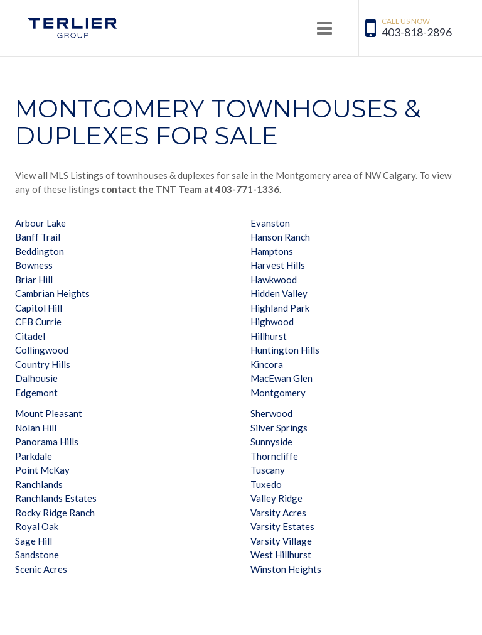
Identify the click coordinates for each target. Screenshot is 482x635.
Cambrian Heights (52, 293)
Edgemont (36, 392)
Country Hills (42, 364)
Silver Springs (279, 427)
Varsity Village (281, 540)
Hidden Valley (279, 293)
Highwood (272, 321)
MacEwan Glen (281, 378)
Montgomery (278, 392)
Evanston (270, 223)
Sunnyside (271, 441)
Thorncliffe (274, 456)
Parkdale (33, 456)
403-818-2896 (417, 32)
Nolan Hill (35, 427)
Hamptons (271, 251)
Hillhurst (268, 336)
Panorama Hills (46, 441)
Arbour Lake (40, 223)
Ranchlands (39, 484)
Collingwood (41, 349)
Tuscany (267, 469)
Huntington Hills (284, 349)
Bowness (34, 265)
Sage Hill (33, 540)
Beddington (39, 251)
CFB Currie (38, 321)
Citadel (30, 336)
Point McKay (42, 469)
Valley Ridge (276, 498)
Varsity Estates (282, 526)
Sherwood (271, 413)
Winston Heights (285, 569)
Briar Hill (34, 279)
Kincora (266, 364)
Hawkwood (273, 279)
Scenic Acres (41, 569)
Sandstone (37, 554)
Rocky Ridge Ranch (55, 512)
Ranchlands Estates (56, 498)
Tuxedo (266, 484)
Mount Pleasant (48, 413)
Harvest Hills (277, 265)
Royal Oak (36, 526)
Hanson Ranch (280, 236)
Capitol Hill (38, 307)
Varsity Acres (278, 512)
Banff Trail (37, 236)
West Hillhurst (280, 554)
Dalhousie (36, 378)
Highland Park (279, 307)
